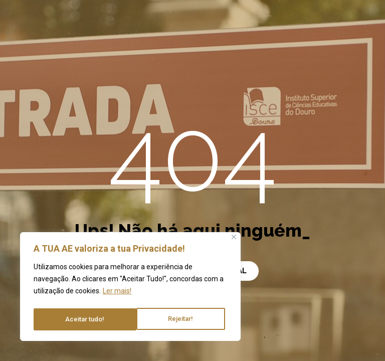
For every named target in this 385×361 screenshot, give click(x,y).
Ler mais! (117, 294)
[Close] (234, 240)
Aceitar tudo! (176, 319)
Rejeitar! (77, 319)
